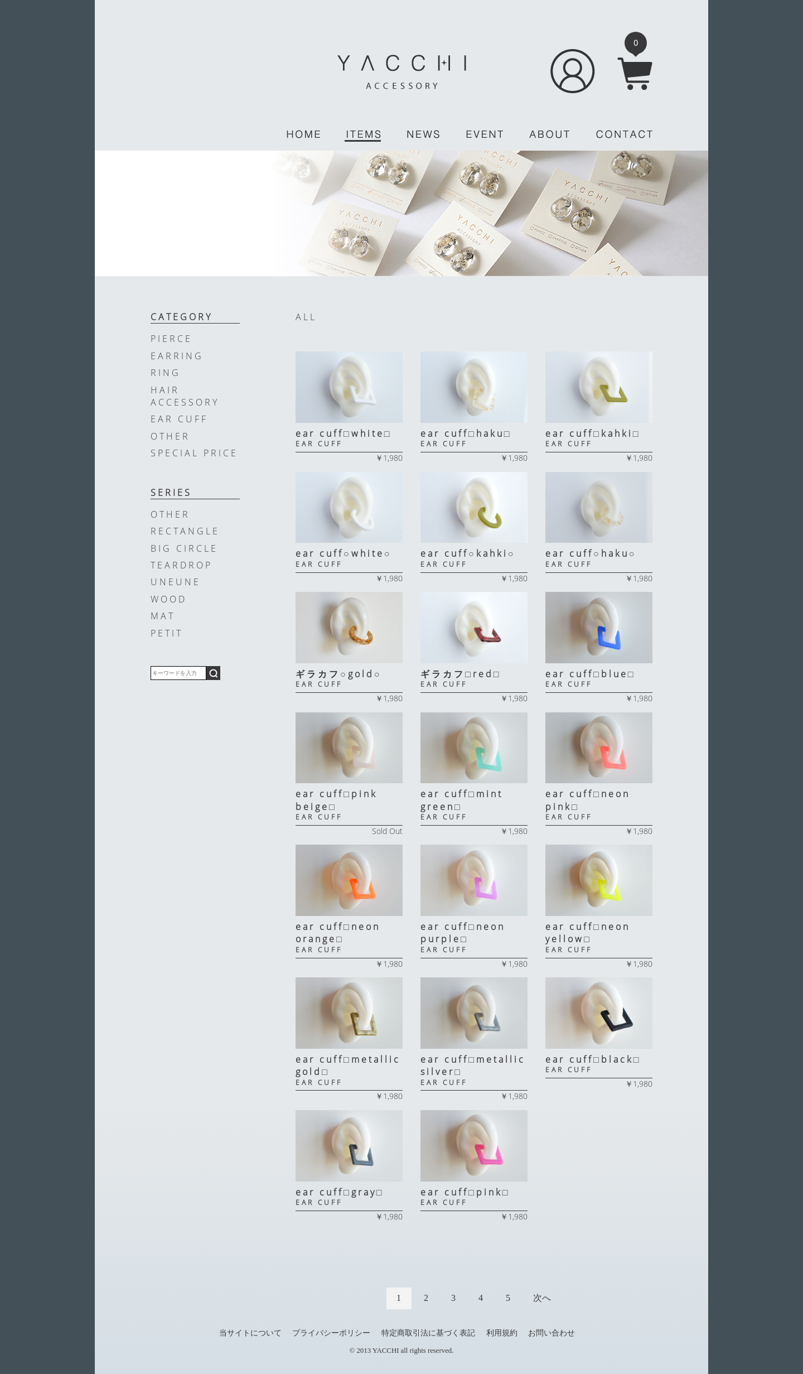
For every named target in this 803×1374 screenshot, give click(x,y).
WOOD (169, 599)
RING (166, 373)
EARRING (177, 356)
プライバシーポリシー (331, 1332)
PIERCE (171, 338)
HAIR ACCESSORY (185, 396)
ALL (306, 317)
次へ (542, 1298)
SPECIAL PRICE (194, 453)
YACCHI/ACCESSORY (401, 72)
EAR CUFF (179, 419)
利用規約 (501, 1332)
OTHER (170, 436)
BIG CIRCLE (184, 548)
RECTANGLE (185, 531)
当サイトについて (250, 1332)
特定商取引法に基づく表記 (428, 1332)
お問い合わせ (551, 1332)
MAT (163, 616)
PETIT (167, 633)
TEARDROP (181, 565)
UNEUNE (176, 582)
